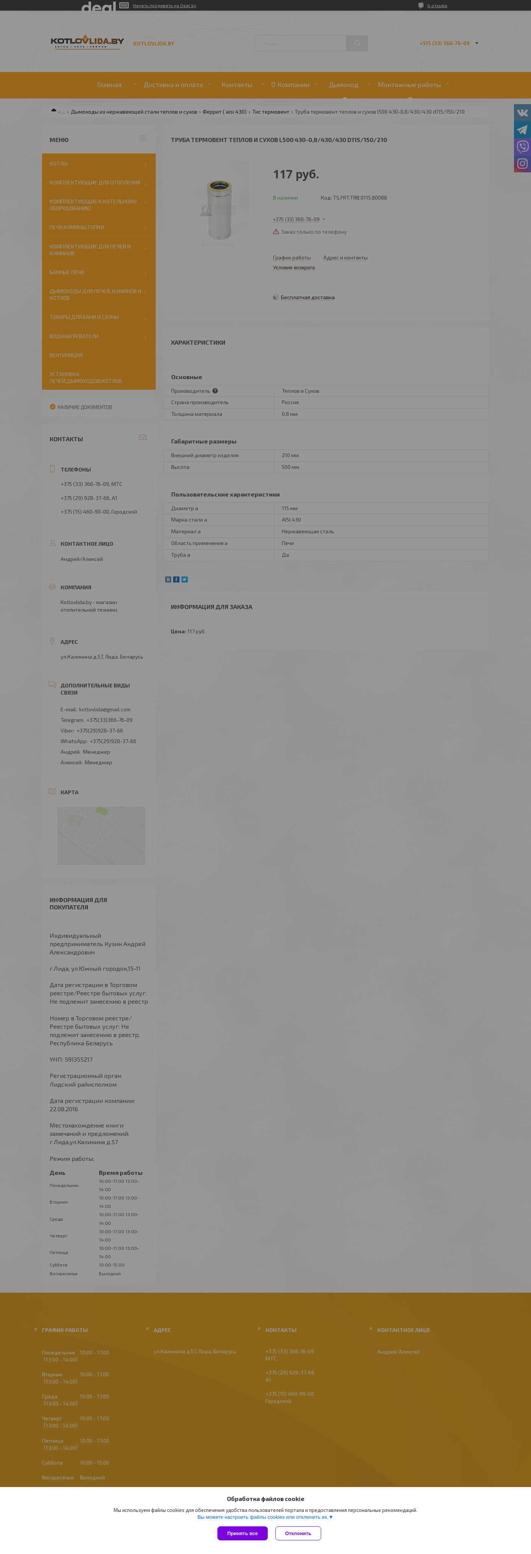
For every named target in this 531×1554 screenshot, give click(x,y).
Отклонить (298, 1533)
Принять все (242, 1533)
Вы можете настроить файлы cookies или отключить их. (262, 1517)
